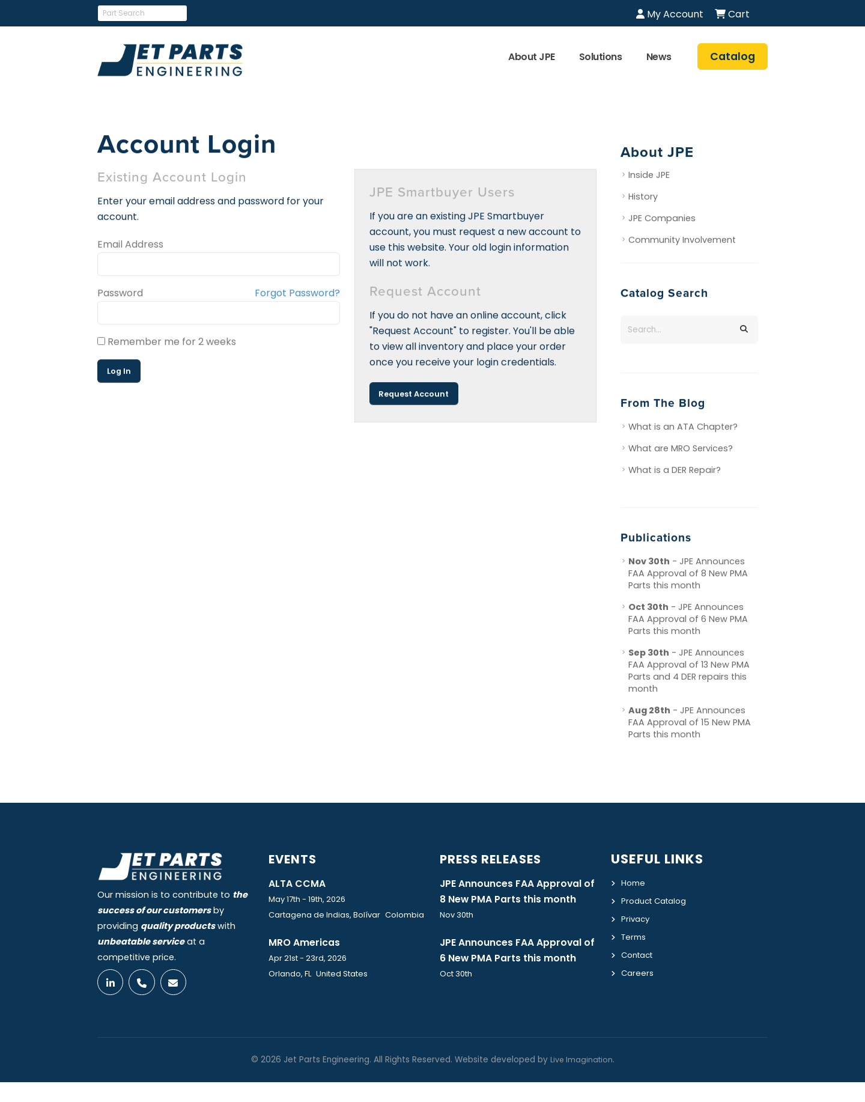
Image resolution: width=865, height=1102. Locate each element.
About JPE (531, 57)
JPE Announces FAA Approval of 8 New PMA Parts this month (517, 899)
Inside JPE (649, 177)
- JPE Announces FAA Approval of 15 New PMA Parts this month (689, 724)
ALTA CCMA (299, 883)
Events (295, 859)
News (659, 57)
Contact (639, 952)
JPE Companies (662, 220)
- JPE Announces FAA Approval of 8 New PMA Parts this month (688, 575)
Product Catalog (657, 900)
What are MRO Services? (680, 450)
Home (634, 883)
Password (120, 295)
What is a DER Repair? (674, 472)
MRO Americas (307, 943)
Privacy (636, 918)
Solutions (600, 57)
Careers (638, 970)
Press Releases (495, 859)
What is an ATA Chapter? (683, 428)
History (643, 198)
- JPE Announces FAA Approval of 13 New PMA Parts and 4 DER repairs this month (689, 672)
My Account (669, 14)
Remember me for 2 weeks (166, 343)
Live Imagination (581, 1079)
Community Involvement (682, 242)
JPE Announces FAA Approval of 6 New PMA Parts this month (517, 975)
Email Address (130, 246)
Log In (119, 373)
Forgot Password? (297, 295)
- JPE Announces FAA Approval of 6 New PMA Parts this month (688, 621)
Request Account (413, 395)
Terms (635, 935)
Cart (732, 14)
